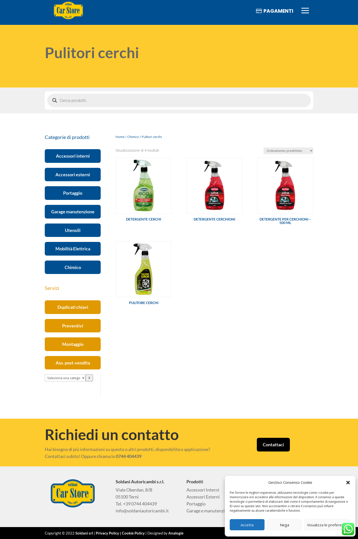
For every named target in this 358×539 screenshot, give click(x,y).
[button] (348, 482)
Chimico (73, 267)
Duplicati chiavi (72, 307)
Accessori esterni (72, 174)
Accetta (247, 524)
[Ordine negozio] (288, 150)
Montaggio (73, 344)
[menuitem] (68, 10)
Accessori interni (73, 156)
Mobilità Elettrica (72, 248)
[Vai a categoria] (89, 377)
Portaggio (72, 193)
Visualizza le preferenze (327, 524)
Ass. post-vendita (73, 362)
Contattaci (273, 444)
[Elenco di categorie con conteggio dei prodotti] (65, 377)
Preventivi (72, 325)
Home (120, 137)
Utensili (73, 230)
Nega (284, 524)
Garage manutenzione (72, 211)
